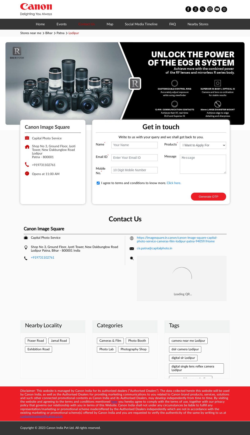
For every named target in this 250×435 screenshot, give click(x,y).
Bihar (49, 33)
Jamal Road (59, 340)
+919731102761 (43, 165)
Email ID (102, 157)
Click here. (174, 183)
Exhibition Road (39, 349)
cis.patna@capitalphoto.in (154, 248)
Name (100, 144)
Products (171, 144)
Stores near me (30, 33)
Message (170, 156)
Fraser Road (36, 340)
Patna (60, 33)
